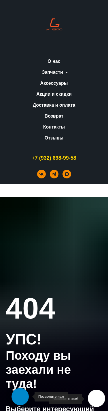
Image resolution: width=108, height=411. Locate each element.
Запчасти (53, 72)
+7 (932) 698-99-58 (54, 158)
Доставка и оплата (54, 105)
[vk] (41, 174)
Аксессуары (54, 83)
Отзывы (54, 137)
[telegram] (54, 174)
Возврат (54, 116)
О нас (54, 61)
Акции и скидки (54, 94)
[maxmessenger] (66, 174)
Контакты (54, 127)
